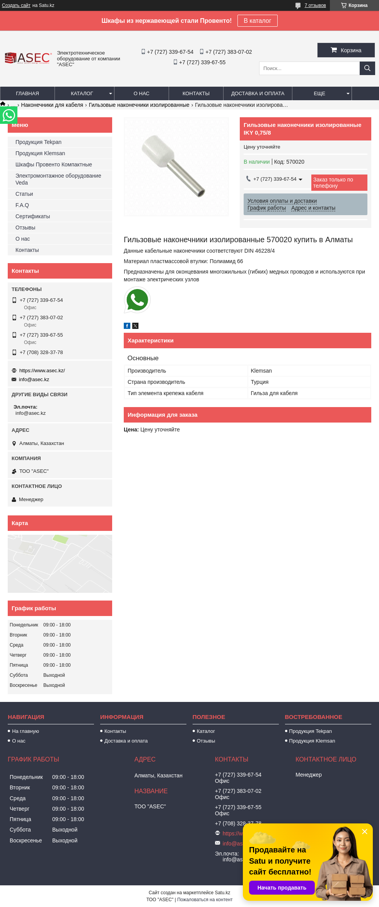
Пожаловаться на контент (204, 899)
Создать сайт (16, 5)
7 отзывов (315, 5)
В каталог (257, 20)
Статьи (24, 194)
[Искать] (367, 68)
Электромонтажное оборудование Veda (58, 179)
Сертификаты (32, 216)
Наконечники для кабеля (52, 105)
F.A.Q (22, 205)
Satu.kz (222, 892)
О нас (142, 93)
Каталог (82, 93)
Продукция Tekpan (38, 142)
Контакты (196, 93)
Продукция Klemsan (40, 153)
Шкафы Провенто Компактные (53, 164)
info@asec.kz (34, 379)
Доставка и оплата (257, 93)
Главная (27, 93)
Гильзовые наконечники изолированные (139, 105)
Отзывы (25, 227)
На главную (25, 731)
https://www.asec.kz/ (42, 370)
